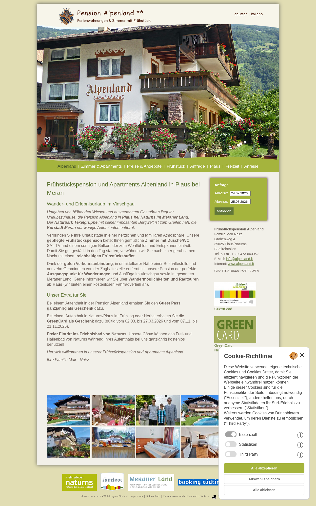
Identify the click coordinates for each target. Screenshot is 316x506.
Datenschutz (153, 496)
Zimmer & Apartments (101, 166)
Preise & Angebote (144, 166)
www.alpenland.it (241, 264)
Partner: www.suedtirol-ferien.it (180, 496)
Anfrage (197, 166)
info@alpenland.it (239, 259)
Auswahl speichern (264, 479)
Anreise (251, 166)
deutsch (241, 14)
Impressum (137, 496)
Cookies (204, 496)
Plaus (215, 166)
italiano (257, 14)
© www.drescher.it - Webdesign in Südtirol (104, 496)
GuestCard (235, 307)
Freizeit (232, 166)
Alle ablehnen (264, 490)
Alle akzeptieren (264, 468)
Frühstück (176, 166)
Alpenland (67, 166)
